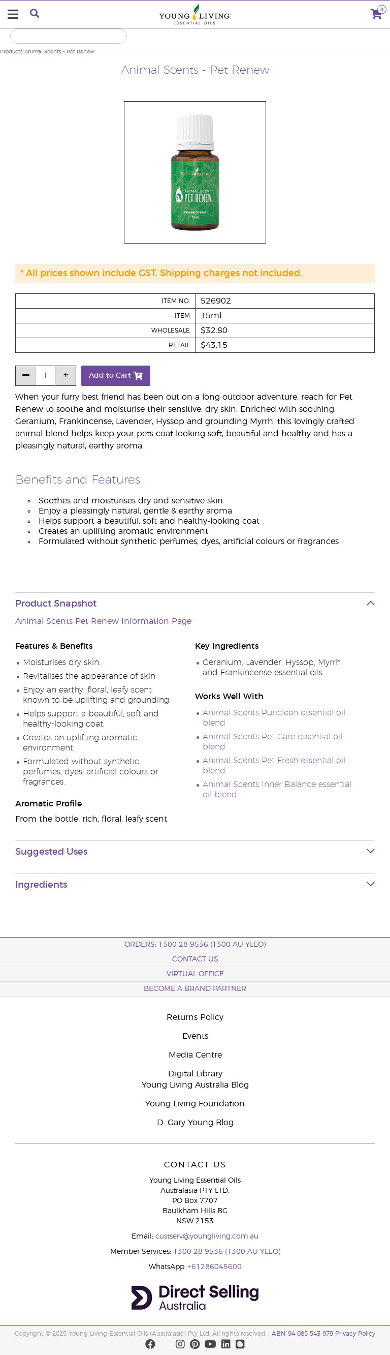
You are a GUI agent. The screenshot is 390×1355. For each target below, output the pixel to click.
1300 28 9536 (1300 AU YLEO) (226, 1251)
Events (195, 1036)
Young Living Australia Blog (195, 1085)
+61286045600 (215, 1267)
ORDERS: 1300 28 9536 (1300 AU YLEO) (195, 944)
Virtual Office (195, 974)
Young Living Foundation (195, 1104)
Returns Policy (195, 1017)
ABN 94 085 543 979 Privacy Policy (323, 1334)
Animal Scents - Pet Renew (59, 51)
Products (11, 51)
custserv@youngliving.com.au (206, 1236)
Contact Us (195, 959)
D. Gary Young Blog (195, 1123)
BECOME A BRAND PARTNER (195, 988)
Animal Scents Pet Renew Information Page (103, 621)
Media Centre (195, 1055)
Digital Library (195, 1074)
